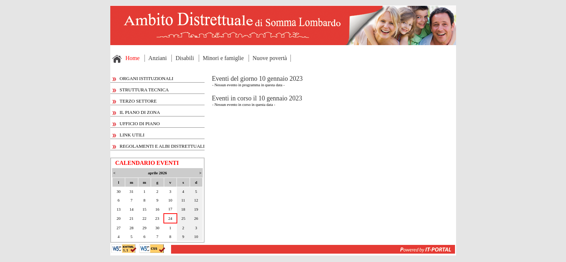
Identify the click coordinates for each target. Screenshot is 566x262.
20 (118, 218)
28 (132, 228)
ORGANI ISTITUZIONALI (143, 78)
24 (170, 218)
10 (170, 200)
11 (183, 200)
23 (157, 218)
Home (133, 58)
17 (170, 209)
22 (144, 218)
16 (157, 209)
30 (118, 191)
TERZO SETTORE (134, 101)
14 (132, 209)
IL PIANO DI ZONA (136, 112)
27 (118, 228)
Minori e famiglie (223, 58)
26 (196, 218)
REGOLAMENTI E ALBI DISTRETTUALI (158, 146)
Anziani (158, 58)
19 (196, 209)
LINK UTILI (128, 135)
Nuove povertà (270, 58)
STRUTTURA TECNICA (140, 89)
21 (132, 218)
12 (196, 200)
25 (183, 218)
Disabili (184, 58)
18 (183, 209)
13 (118, 209)
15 (144, 209)
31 (132, 191)
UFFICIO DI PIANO (136, 123)
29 (144, 228)
